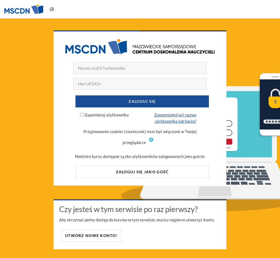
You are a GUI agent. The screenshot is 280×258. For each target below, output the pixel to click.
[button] (152, 143)
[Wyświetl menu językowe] (52, 9)
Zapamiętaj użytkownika (106, 114)
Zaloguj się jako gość (142, 171)
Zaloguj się (142, 101)
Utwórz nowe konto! (91, 235)
